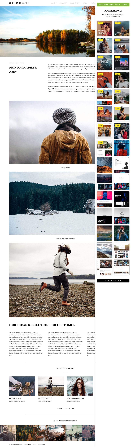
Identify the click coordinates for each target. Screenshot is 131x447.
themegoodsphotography (65, 420)
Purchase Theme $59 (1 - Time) (113, 4)
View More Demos (113, 280)
